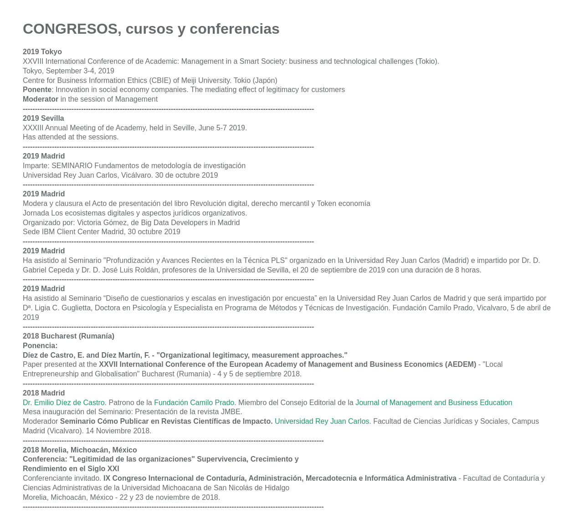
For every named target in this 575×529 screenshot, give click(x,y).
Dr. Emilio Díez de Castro (64, 402)
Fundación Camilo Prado (194, 402)
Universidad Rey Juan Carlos (322, 421)
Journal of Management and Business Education (433, 402)
